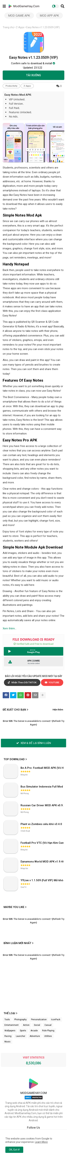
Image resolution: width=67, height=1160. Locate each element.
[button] (62, 6)
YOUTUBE (52, 682)
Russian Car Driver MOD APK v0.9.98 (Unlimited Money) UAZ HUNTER (42, 805)
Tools (7, 1019)
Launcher (20, 1036)
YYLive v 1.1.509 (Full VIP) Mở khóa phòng (42, 880)
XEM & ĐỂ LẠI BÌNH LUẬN (33, 743)
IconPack (55, 1019)
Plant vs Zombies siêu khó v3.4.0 (41, 824)
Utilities (48, 1036)
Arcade (34, 1030)
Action (26, 1025)
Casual (47, 1025)
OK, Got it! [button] (14, 1149)
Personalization (39, 1019)
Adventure (35, 1036)
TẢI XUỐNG (33, 75)
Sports (23, 1030)
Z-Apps (20, 27)
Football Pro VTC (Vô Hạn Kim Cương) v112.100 (42, 842)
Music (7, 1041)
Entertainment (11, 1025)
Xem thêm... (9, 628)
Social (37, 1025)
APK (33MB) (33, 660)
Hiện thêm (58, 709)
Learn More (41, 1142)
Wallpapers (9, 1030)
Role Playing (48, 1030)
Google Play (33, 652)
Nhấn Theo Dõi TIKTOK (22, 682)
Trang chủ (8, 27)
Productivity (11, 86)
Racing (7, 1036)
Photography (20, 1019)
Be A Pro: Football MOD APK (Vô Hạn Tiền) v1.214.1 (42, 767)
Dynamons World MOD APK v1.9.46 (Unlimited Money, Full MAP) (42, 861)
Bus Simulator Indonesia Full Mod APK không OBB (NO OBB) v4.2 (42, 786)
